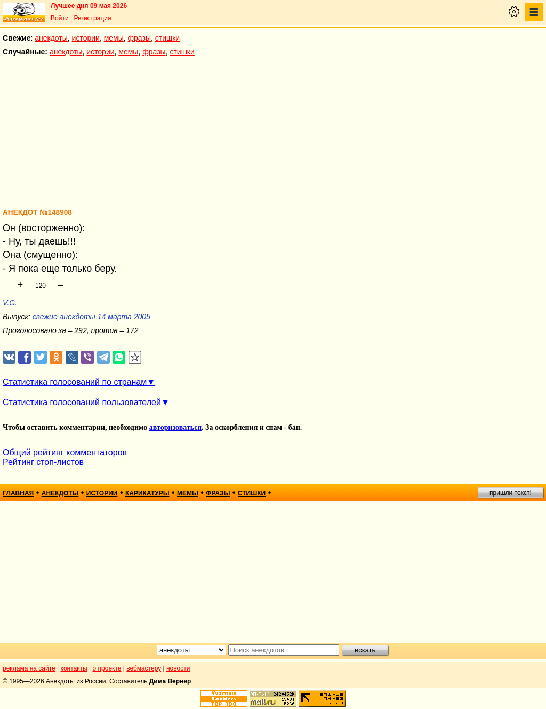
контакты (74, 668)
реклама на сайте (29, 668)
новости (178, 668)
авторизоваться (175, 427)
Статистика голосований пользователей (82, 402)
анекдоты (51, 38)
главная (18, 493)
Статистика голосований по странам (75, 382)
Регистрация (92, 18)
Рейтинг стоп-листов (43, 462)
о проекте (107, 668)
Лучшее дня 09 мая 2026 (89, 6)
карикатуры (147, 493)
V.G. (10, 302)
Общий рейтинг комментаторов (65, 452)
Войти (60, 18)
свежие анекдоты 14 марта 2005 (91, 316)
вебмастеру (143, 668)
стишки (167, 38)
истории (86, 38)
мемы (114, 38)
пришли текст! (510, 493)
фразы (139, 38)
